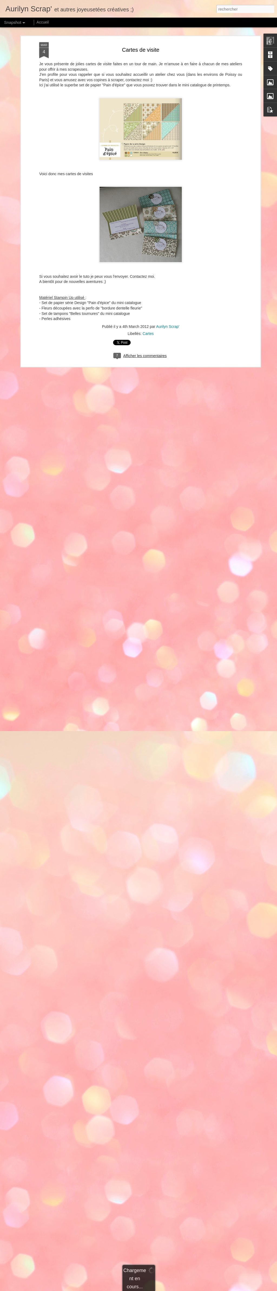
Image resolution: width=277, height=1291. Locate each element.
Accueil (43, 22)
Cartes (148, 333)
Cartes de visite (140, 50)
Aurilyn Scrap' (167, 326)
